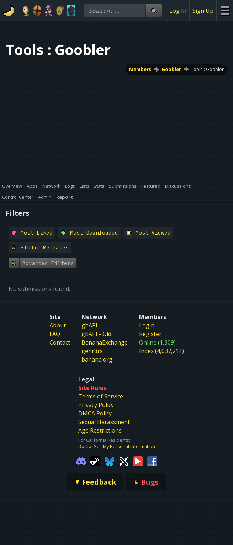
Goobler (171, 69)
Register (150, 334)
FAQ (54, 334)
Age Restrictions (100, 430)
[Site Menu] (224, 10)
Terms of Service (100, 396)
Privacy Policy (96, 405)
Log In (177, 11)
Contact (59, 342)
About (57, 325)
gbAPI (89, 325)
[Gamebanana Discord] (81, 461)
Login (146, 325)
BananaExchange (104, 342)
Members (140, 69)
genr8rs (92, 351)
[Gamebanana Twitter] (123, 461)
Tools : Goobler (207, 69)
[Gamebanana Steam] (95, 461)
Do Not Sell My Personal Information (116, 446)
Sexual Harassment (104, 422)
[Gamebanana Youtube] (138, 461)
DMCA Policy (95, 413)
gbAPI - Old (96, 334)
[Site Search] (153, 10)
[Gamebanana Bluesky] (109, 461)
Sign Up (202, 11)
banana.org (96, 359)
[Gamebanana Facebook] (152, 461)
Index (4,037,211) (161, 351)
